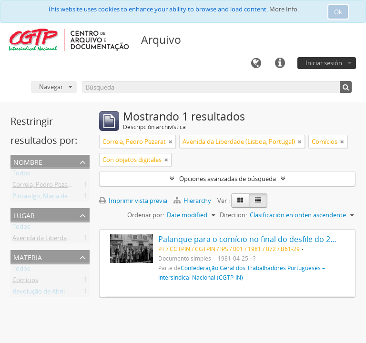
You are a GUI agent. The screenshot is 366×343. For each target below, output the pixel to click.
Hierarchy (193, 200)
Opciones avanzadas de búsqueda (227, 178)
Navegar (51, 86)
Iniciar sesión (323, 63)
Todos (21, 175)
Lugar (24, 214)
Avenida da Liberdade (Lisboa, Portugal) (68, 239)
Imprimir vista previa (133, 200)
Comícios (25, 281)
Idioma (256, 63)
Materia (27, 256)
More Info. (284, 9)
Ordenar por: (145, 215)
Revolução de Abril (38, 293)
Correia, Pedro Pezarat (44, 186)
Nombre (27, 161)
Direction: (233, 215)
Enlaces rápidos (280, 63)
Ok (338, 12)
